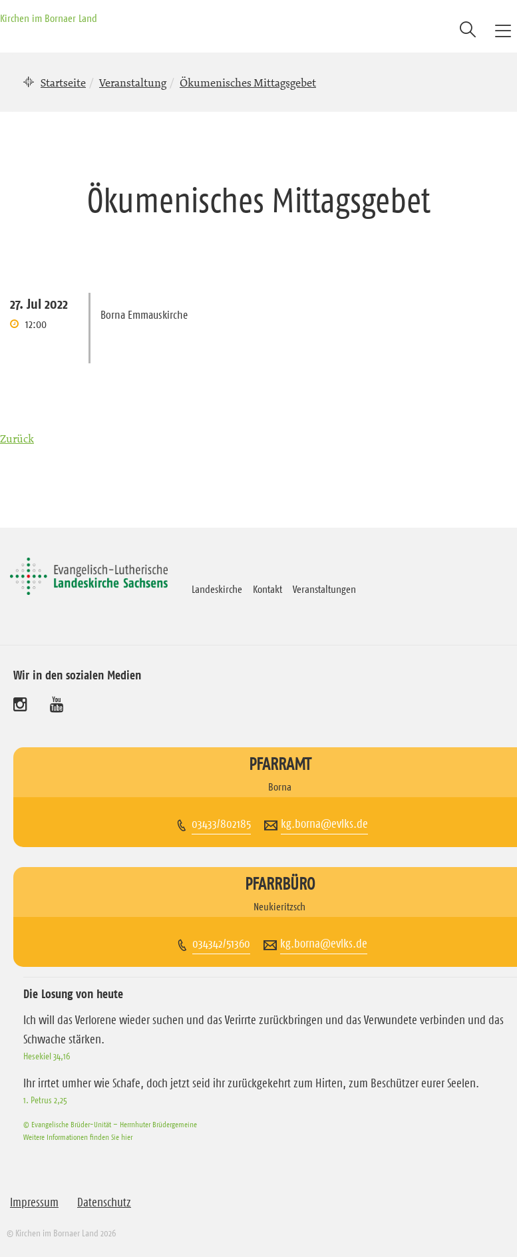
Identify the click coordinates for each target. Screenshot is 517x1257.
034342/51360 (221, 943)
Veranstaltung (132, 82)
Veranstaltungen (324, 589)
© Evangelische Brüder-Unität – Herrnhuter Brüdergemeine (110, 1124)
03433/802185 (221, 823)
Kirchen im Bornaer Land (48, 18)
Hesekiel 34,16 (46, 1056)
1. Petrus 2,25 (45, 1100)
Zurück (17, 438)
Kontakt (267, 589)
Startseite (63, 82)
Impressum (34, 1202)
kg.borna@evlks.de (324, 823)
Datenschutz (104, 1202)
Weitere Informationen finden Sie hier (77, 1137)
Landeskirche (217, 589)
